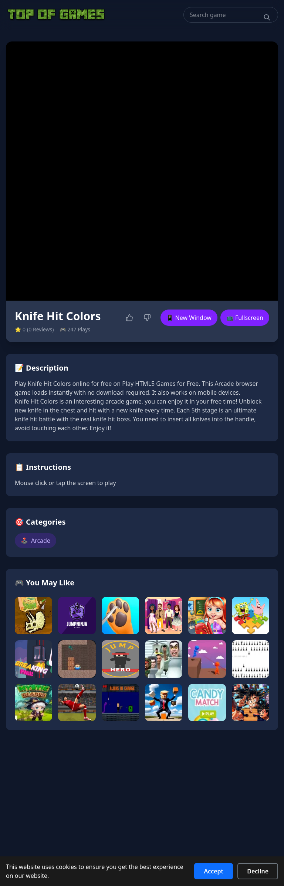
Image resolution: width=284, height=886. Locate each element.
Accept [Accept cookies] (213, 871)
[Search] (267, 17)
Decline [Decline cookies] (257, 871)
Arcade (35, 540)
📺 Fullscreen (244, 318)
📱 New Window (189, 318)
